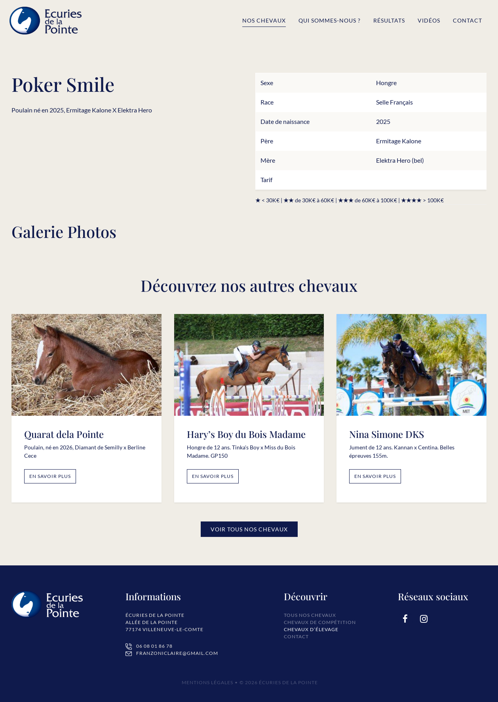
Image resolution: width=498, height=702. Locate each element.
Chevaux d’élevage (311, 629)
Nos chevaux (264, 20)
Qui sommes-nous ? (329, 20)
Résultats (389, 20)
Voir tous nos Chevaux (249, 532)
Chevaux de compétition (320, 622)
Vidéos (429, 20)
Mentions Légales (207, 682)
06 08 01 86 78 (154, 646)
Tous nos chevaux (310, 615)
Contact (467, 20)
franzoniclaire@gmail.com (177, 653)
